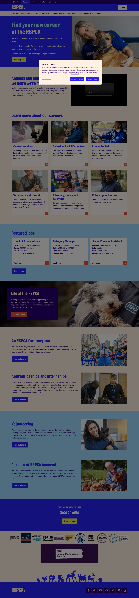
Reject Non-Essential (77, 79)
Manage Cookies (46, 79)
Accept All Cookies (92, 79)
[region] (70, 72)
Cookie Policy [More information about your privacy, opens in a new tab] (74, 74)
